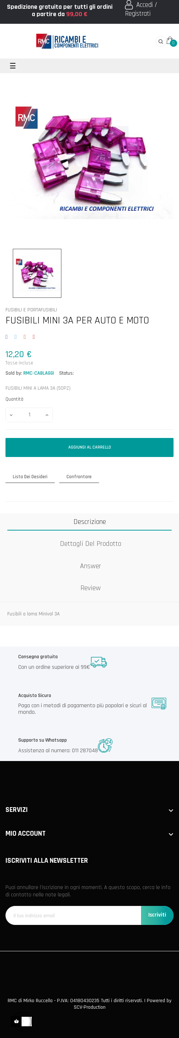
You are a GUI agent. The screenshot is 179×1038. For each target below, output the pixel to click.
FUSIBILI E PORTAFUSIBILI (31, 310)
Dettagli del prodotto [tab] (90, 543)
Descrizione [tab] (89, 522)
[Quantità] (29, 415)
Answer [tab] (90, 566)
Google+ (24, 337)
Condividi (7, 337)
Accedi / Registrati (141, 9)
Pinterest (34, 337)
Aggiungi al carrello (89, 447)
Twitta (15, 337)
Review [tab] (90, 588)
